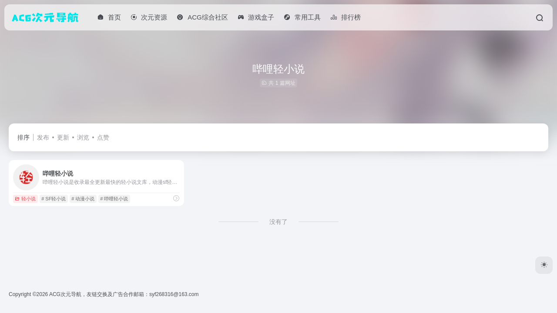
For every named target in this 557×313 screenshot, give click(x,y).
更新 (63, 137)
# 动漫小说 (82, 198)
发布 (43, 137)
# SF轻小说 (53, 198)
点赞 (103, 137)
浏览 (83, 137)
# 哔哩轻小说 (114, 198)
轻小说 (25, 198)
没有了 (278, 221)
